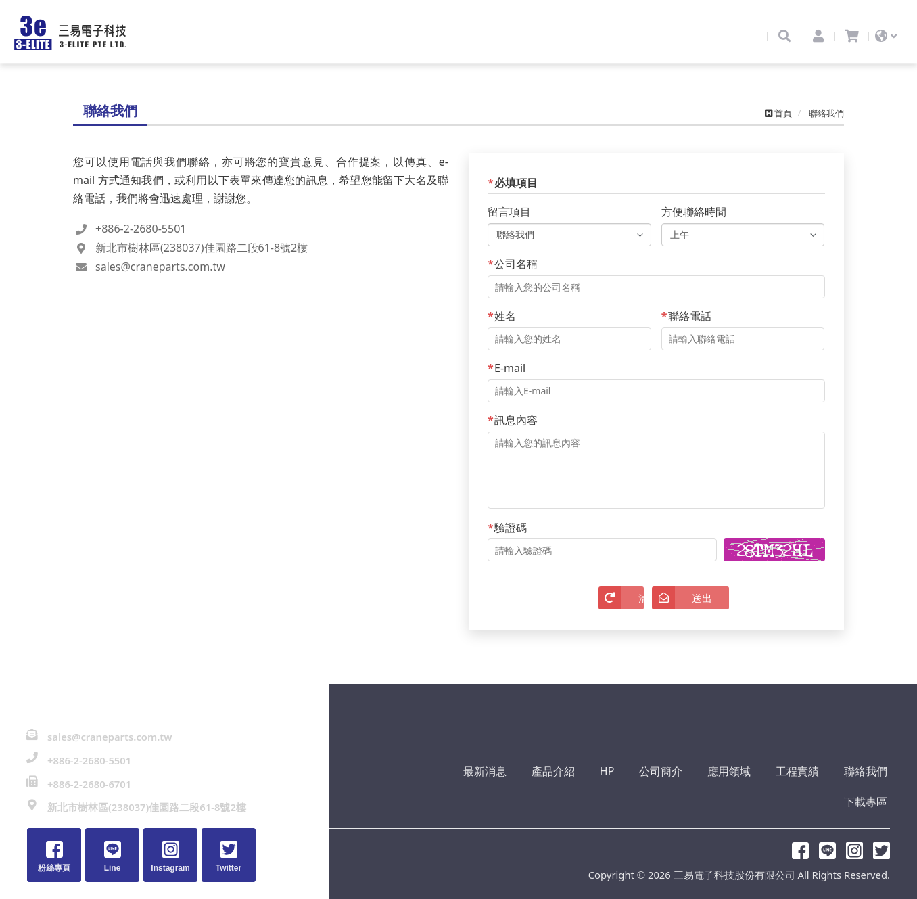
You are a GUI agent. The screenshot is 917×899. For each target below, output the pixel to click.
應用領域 (677, 790)
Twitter (881, 837)
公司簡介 (614, 790)
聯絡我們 (804, 790)
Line (827, 837)
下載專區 (868, 790)
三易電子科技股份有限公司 (77, 39)
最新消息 (451, 790)
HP (564, 790)
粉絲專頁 (800, 837)
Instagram (854, 837)
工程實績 (741, 790)
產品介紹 (515, 790)
